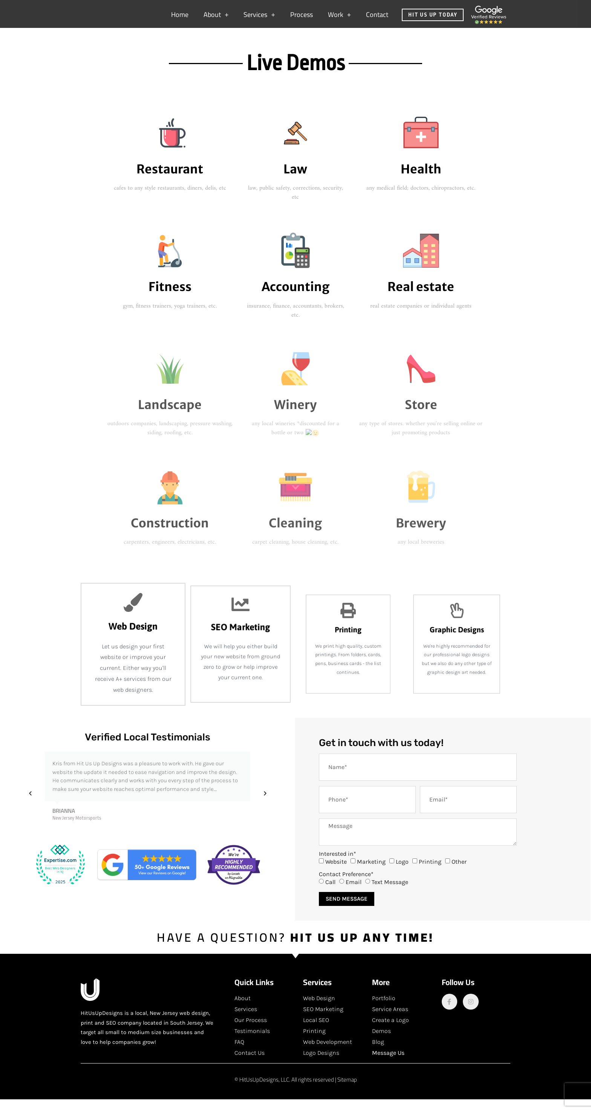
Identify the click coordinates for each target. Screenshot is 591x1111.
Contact (377, 18)
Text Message (390, 893)
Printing (430, 873)
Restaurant (169, 180)
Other (459, 873)
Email (353, 893)
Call (330, 893)
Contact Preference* (346, 886)
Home (179, 18)
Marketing (371, 873)
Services (259, 18)
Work (339, 18)
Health (421, 180)
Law (295, 180)
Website (336, 873)
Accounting (295, 298)
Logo (402, 873)
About (216, 18)
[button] (30, 805)
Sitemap (347, 1091)
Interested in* (337, 866)
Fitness (170, 298)
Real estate (420, 298)
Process (301, 18)
